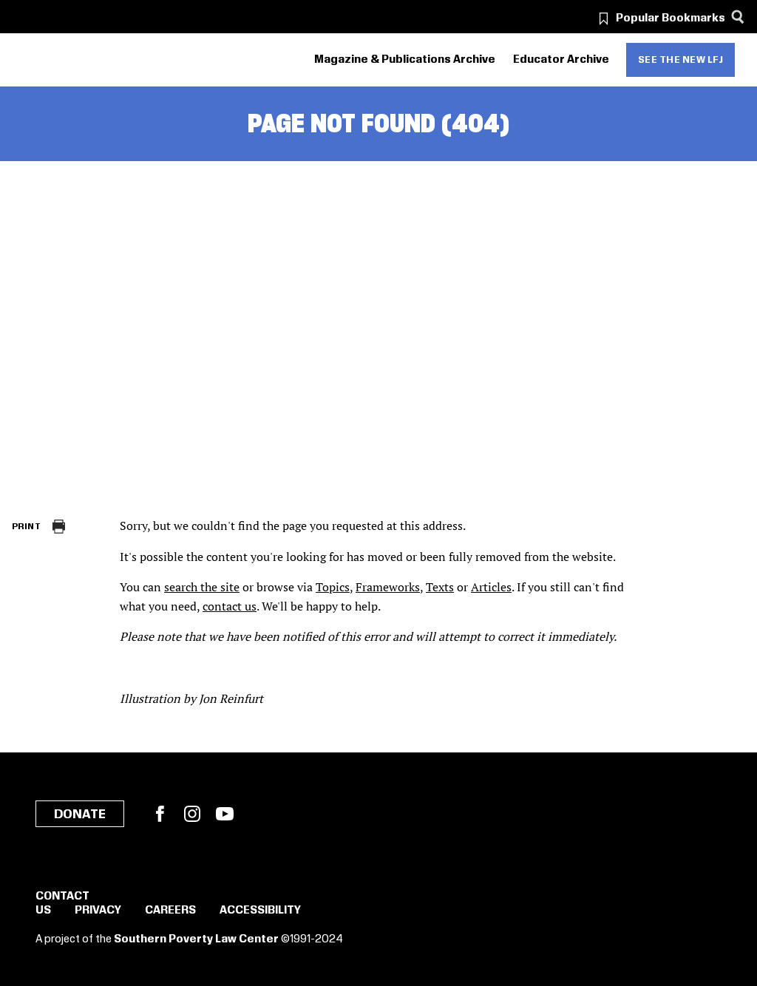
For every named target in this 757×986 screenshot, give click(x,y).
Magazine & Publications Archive (404, 60)
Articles (491, 587)
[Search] (737, 16)
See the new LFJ (681, 59)
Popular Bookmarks (670, 18)
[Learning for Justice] (95, 60)
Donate (80, 814)
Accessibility (260, 910)
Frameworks (388, 587)
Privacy (98, 910)
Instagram (192, 814)
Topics (333, 587)
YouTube (225, 814)
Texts (440, 587)
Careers (170, 910)
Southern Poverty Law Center (196, 939)
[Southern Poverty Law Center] (25, 60)
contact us (230, 606)
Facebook (160, 814)
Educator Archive (561, 60)
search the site (202, 587)
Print (26, 527)
